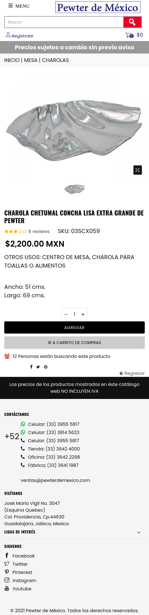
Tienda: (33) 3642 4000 (50, 449)
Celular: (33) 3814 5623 (50, 432)
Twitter (16, 564)
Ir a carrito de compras (74, 342)
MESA (32, 60)
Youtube (18, 589)
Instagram (20, 580)
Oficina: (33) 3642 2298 (50, 457)
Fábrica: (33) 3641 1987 (50, 465)
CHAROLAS (55, 60)
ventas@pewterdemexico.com (55, 480)
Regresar (132, 373)
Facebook (19, 556)
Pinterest (18, 572)
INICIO (13, 60)
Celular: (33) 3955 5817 (50, 424)
